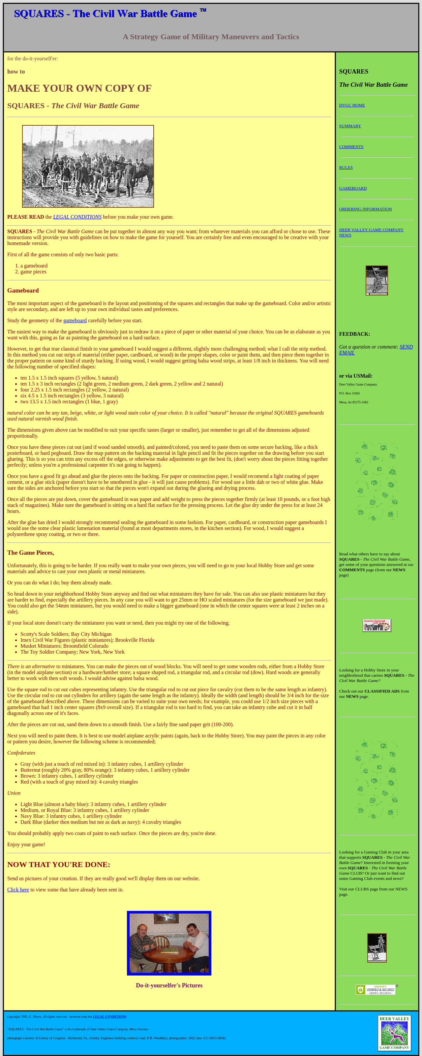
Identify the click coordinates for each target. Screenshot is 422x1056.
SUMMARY (350, 125)
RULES (346, 167)
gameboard (75, 320)
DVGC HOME (352, 105)
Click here (18, 889)
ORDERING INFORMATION (365, 208)
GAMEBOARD (353, 188)
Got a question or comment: (369, 347)
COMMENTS (351, 146)
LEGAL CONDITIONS (77, 217)
